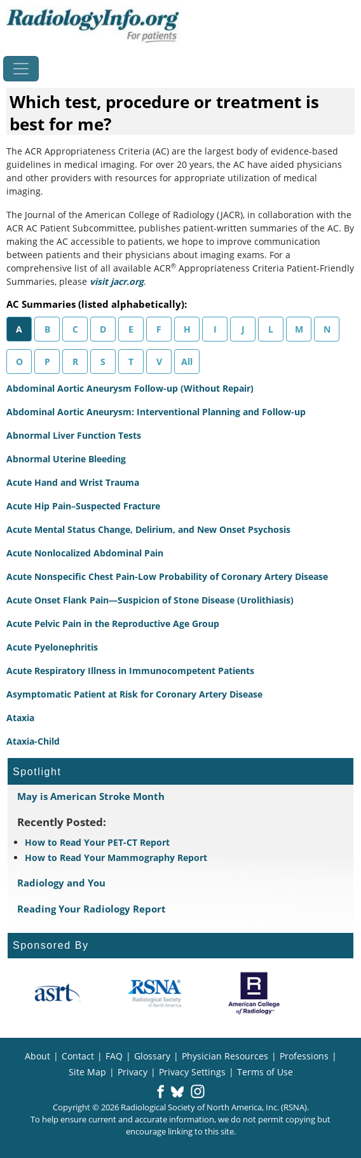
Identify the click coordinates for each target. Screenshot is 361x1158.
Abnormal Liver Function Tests (73, 435)
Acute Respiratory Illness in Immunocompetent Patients (130, 671)
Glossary (152, 1056)
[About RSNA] (155, 993)
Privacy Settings (192, 1072)
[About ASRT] (57, 993)
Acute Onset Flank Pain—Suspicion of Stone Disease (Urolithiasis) (150, 600)
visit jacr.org (117, 281)
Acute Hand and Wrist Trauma (72, 482)
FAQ (114, 1056)
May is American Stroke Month (91, 796)
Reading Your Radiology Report (91, 909)
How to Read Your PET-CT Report (97, 842)
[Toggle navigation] (21, 68)
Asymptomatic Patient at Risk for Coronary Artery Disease (134, 694)
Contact (78, 1056)
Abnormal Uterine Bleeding (66, 459)
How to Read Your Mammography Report (116, 857)
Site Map (87, 1072)
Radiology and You (61, 883)
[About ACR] (254, 993)
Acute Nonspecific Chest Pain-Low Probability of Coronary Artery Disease (167, 576)
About (37, 1056)
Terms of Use (265, 1072)
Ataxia (20, 718)
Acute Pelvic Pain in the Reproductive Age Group (112, 623)
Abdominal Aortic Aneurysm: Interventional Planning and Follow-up (156, 412)
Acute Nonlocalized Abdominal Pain (84, 553)
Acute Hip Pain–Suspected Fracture (83, 506)
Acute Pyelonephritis (52, 647)
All (187, 361)
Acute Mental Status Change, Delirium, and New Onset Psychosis (148, 529)
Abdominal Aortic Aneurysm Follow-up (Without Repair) (130, 388)
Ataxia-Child (33, 741)
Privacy (132, 1072)
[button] (160, 1092)
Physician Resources (225, 1056)
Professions (304, 1056)
